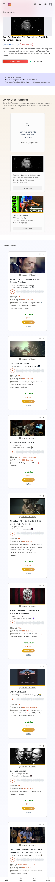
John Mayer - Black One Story (22, 442)
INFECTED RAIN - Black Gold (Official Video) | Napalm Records (25, 522)
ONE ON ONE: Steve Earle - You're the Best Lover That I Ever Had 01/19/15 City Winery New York (26, 851)
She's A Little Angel (18, 692)
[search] (35, 4)
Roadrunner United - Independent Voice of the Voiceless (24, 612)
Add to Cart (28, 322)
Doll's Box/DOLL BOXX (19, 363)
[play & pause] (12, 291)
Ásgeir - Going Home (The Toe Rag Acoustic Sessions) (25, 280)
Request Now (15, 61)
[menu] (4, 4)
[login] (50, 4)
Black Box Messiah (18, 771)
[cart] (45, 4)
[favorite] (40, 4)
